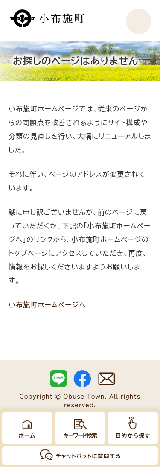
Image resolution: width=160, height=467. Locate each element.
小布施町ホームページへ (47, 304)
